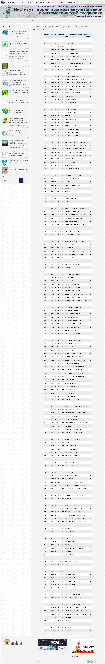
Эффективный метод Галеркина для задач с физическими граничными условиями (17, 73)
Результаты (38, 20)
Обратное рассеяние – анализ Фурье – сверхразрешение (18, 161)
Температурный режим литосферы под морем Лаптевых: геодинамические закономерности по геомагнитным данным (18, 122)
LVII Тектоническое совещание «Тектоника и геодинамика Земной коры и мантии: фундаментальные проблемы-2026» (18, 33)
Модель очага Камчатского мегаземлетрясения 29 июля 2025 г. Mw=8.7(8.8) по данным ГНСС (18, 44)
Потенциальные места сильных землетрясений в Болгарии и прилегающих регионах (17, 132)
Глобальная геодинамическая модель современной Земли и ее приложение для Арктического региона (18, 93)
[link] (86, 2)
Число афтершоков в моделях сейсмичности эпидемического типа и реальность (19, 102)
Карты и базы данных (50, 20)
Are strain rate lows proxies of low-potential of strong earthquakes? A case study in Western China (18, 83)
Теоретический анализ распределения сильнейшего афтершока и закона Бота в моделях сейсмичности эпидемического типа (18, 143)
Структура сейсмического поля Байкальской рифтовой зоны (19, 168)
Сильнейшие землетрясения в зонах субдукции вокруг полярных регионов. (18, 153)
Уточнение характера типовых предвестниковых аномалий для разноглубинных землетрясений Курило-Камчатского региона (19, 55)
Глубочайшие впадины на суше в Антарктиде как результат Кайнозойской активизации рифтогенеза (17, 111)
